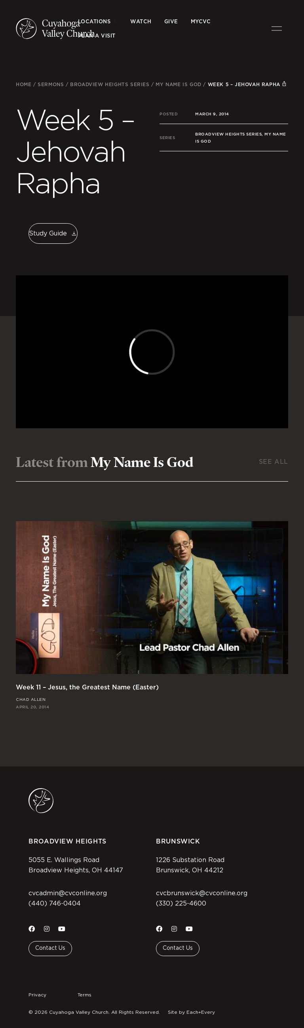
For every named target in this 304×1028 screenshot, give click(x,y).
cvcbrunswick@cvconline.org (201, 893)
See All (273, 461)
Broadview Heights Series (109, 84)
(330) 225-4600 (181, 903)
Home (23, 84)
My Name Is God (178, 84)
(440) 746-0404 (54, 903)
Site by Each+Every (191, 1012)
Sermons (51, 84)
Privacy (37, 994)
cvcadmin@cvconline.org (67, 893)
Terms (84, 994)
